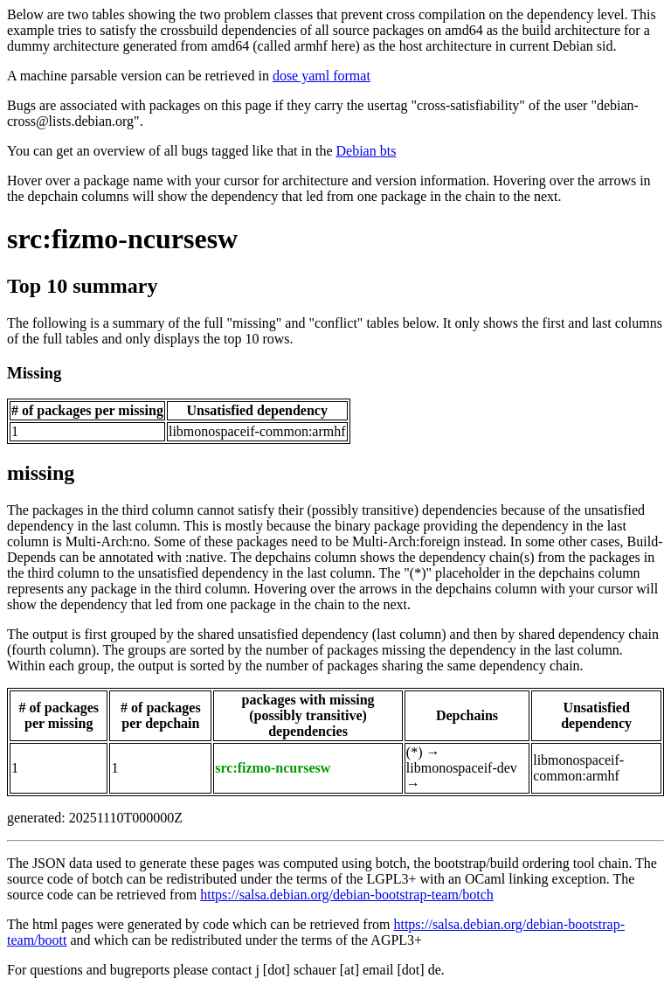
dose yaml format (321, 75)
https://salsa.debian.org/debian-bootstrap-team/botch (347, 894)
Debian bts (366, 150)
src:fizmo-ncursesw (122, 238)
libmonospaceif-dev (461, 767)
